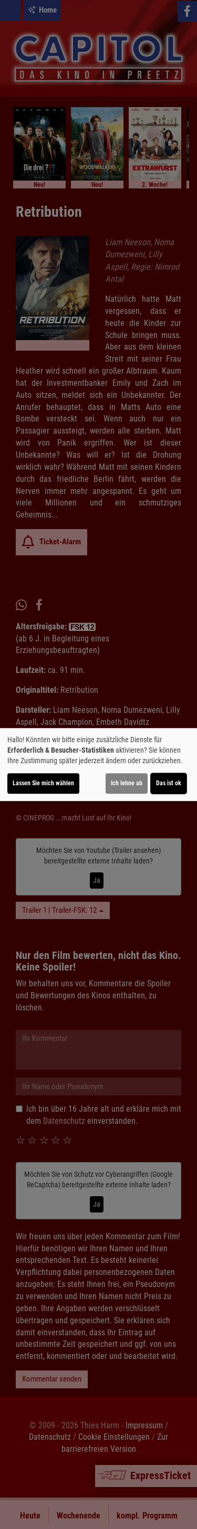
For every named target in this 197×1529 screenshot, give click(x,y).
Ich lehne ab (126, 783)
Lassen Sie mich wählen (43, 783)
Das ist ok (168, 783)
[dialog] (98, 765)
